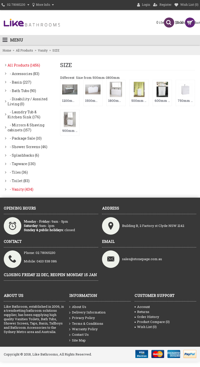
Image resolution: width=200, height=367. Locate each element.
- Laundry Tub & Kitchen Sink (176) (24, 114)
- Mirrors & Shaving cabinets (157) (26, 127)
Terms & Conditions (86, 323)
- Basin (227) (19, 82)
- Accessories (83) (23, 73)
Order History (147, 316)
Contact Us (79, 334)
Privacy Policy (82, 317)
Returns (142, 311)
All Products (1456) (24, 65)
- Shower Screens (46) (27, 146)
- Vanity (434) (20, 189)
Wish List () (146, 326)
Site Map (77, 340)
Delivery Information (87, 312)
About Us (77, 306)
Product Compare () (152, 321)
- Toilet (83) (19, 180)
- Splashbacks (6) (23, 155)
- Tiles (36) (18, 172)
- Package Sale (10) (25, 138)
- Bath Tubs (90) (22, 90)
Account (142, 306)
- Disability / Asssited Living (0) (28, 101)
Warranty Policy (83, 329)
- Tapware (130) (22, 163)
